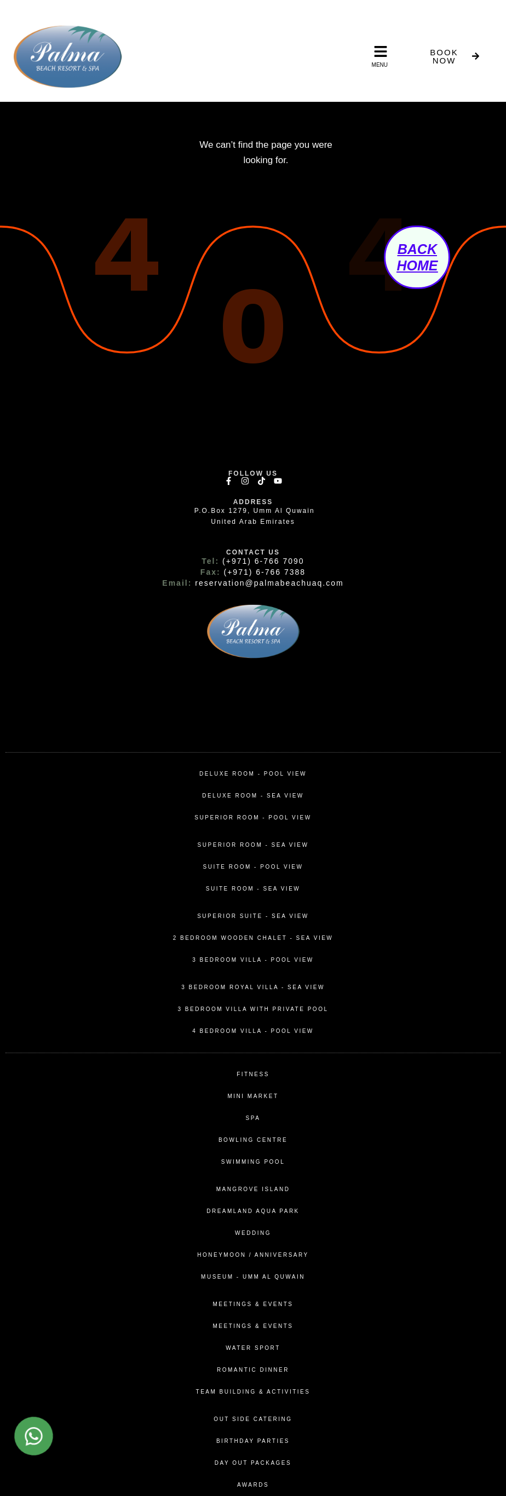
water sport (253, 1348)
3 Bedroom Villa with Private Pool (253, 1009)
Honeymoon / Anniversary (252, 1255)
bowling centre (253, 1140)
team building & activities (253, 1392)
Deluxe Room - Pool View (253, 774)
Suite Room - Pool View (253, 867)
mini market (252, 1096)
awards (253, 1485)
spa (253, 1118)
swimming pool (253, 1162)
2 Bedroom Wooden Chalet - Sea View (253, 938)
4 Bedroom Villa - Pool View (253, 1031)
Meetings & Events (253, 1304)
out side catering (253, 1419)
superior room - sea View (253, 845)
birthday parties (253, 1441)
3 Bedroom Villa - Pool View (253, 960)
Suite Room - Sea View (253, 889)
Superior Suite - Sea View (253, 916)
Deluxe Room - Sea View (253, 796)
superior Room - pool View (252, 818)
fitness (253, 1074)
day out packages (253, 1463)
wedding (253, 1233)
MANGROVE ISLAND (253, 1189)
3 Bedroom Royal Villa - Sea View (253, 987)
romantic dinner (253, 1370)
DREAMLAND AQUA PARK (253, 1211)
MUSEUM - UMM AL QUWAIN (253, 1277)
